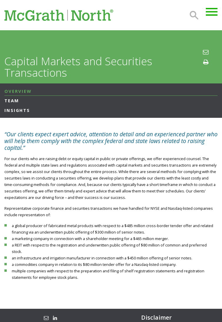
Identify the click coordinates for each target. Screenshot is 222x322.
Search (194, 15)
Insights (17, 110)
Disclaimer (156, 318)
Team (11, 100)
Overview (17, 91)
